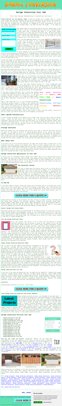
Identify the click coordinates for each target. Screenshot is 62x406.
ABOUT (49, 9)
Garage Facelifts (26, 378)
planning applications (17, 237)
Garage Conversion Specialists (24, 376)
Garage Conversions (43, 381)
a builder (49, 344)
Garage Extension (9, 376)
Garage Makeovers (11, 377)
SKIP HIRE (19, 343)
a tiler (22, 344)
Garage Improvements (24, 380)
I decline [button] (40, 402)
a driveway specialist (32, 345)
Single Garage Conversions (41, 378)
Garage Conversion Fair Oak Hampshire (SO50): (14, 19)
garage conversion (37, 279)
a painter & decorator (26, 350)
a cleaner (11, 347)
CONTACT (52, 9)
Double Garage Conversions (41, 376)
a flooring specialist (28, 347)
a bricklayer (52, 348)
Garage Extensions (40, 377)
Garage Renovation (6, 381)
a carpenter (35, 344)
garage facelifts (38, 237)
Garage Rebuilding (14, 378)
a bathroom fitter (36, 343)
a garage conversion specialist (26, 341)
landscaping (38, 348)
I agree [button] (35, 402)
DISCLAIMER (58, 9)
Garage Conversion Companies (26, 377)
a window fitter (47, 347)
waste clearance (13, 345)
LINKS (45, 9)
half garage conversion (54, 231)
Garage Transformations (30, 381)
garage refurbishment (50, 224)
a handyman (8, 350)
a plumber (49, 345)
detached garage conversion (38, 231)
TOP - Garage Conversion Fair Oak (10, 386)
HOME (42, 9)
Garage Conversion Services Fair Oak (16, 315)
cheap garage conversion (49, 227)
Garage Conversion (20, 384)
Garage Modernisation (38, 380)
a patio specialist (21, 348)
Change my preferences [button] (47, 402)
